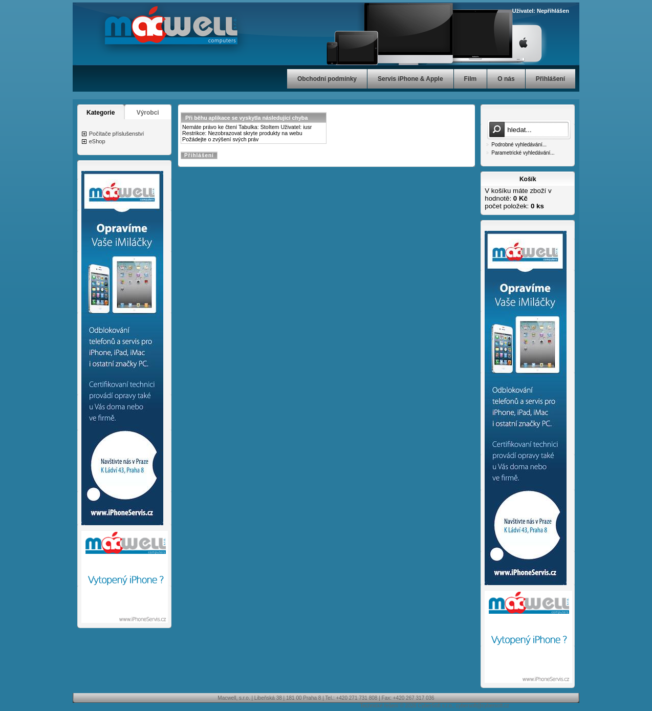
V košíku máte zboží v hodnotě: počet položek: (518, 198)
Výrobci (148, 112)
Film (470, 78)
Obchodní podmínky (327, 78)
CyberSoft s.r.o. (435, 705)
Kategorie (100, 112)
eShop (97, 141)
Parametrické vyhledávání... (522, 153)
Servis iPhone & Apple (410, 78)
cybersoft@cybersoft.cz (482, 705)
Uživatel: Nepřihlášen (540, 11)
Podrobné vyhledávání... (519, 144)
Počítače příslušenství (116, 134)
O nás (505, 78)
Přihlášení (550, 78)
